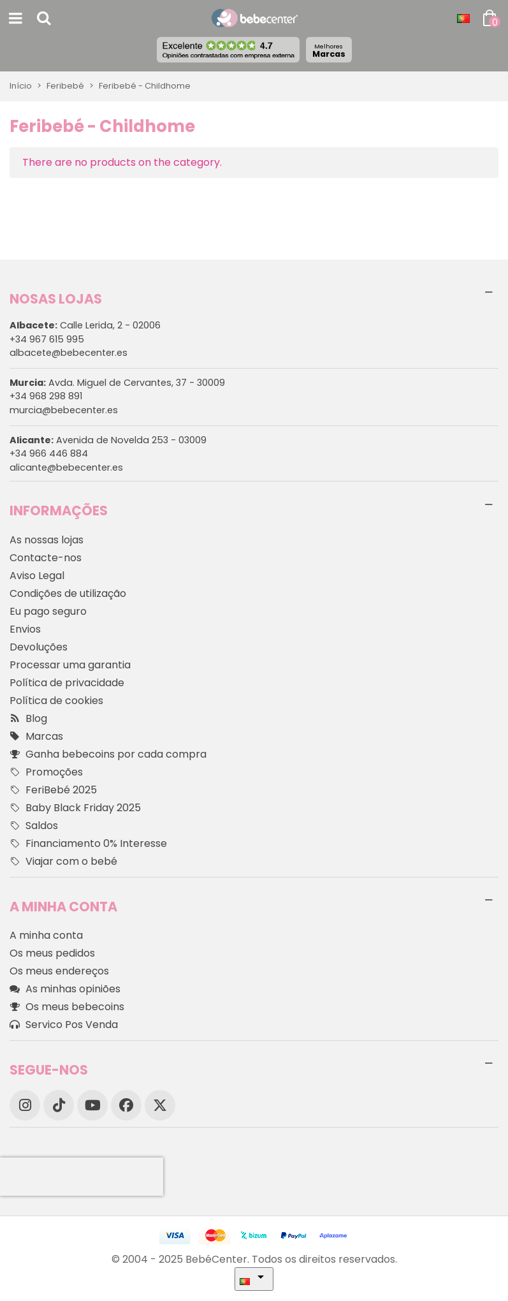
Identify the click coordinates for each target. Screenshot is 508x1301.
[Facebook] (126, 1105)
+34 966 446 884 (49, 453)
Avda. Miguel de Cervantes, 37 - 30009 (117, 382)
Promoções (46, 772)
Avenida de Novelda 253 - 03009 (108, 440)
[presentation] (81, 1177)
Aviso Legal (37, 575)
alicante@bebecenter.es (66, 467)
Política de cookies (56, 700)
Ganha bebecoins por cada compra (108, 754)
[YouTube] (92, 1105)
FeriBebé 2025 (53, 790)
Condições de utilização (68, 593)
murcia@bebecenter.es (64, 410)
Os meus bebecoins (67, 1007)
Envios (25, 629)
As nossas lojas (46, 540)
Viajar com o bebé (63, 861)
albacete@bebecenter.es (68, 352)
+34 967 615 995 (47, 339)
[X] (160, 1105)
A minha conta (46, 935)
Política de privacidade (67, 682)
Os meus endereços (59, 971)
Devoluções (39, 647)
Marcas (328, 50)
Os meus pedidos (52, 953)
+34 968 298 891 (46, 396)
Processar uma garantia (70, 665)
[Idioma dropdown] (463, 18)
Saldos (34, 826)
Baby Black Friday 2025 (75, 808)
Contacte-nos (46, 557)
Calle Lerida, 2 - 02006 (85, 325)
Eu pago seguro (48, 611)
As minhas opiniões (65, 989)
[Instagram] (25, 1105)
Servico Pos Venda (64, 1025)
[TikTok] (58, 1105)
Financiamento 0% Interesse (88, 843)
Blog (28, 718)
